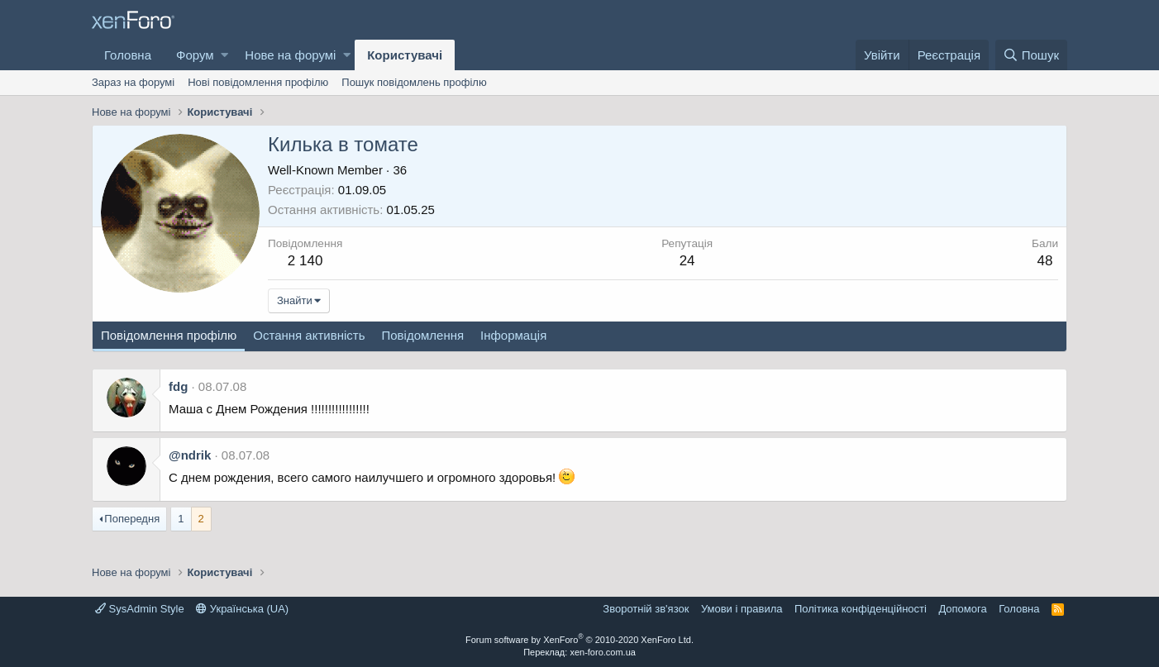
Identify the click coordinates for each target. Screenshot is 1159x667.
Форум (195, 55)
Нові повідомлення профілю (258, 82)
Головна (127, 55)
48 (1045, 261)
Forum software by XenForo (579, 640)
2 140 (305, 261)
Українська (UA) (242, 609)
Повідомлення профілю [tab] (168, 335)
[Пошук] (1031, 55)
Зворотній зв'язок (646, 609)
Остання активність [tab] (309, 335)
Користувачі (404, 55)
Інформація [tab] (513, 335)
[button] (224, 55)
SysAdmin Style (139, 609)
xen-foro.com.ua (602, 652)
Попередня (132, 518)
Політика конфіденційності (860, 609)
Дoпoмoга (962, 609)
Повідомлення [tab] (422, 335)
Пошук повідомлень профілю (413, 82)
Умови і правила (742, 609)
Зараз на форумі (133, 82)
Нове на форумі (290, 55)
